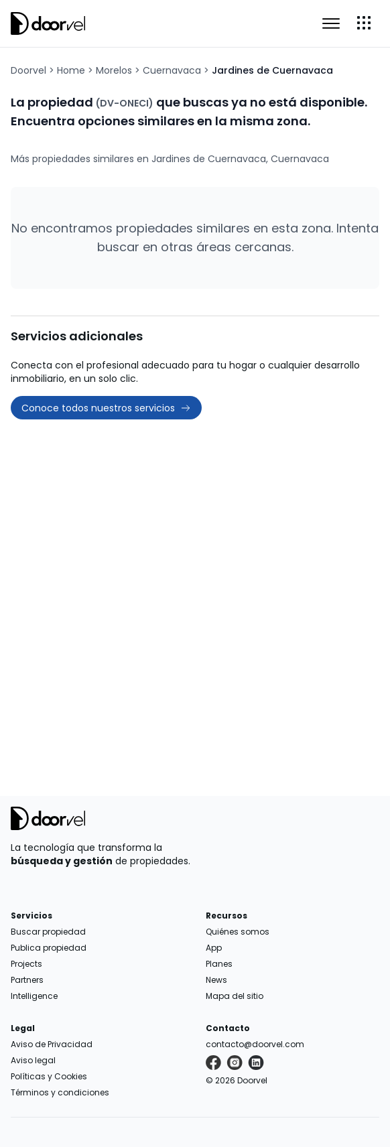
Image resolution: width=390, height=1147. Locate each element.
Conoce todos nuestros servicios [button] (106, 408)
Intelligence (34, 996)
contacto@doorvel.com (255, 1044)
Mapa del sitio (234, 996)
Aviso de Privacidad (51, 1044)
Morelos (114, 70)
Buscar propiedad (48, 931)
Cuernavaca (172, 70)
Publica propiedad (48, 947)
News (216, 980)
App (214, 947)
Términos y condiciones (60, 1092)
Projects (26, 963)
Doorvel (28, 70)
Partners (27, 980)
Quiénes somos (237, 931)
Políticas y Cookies (49, 1076)
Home (71, 70)
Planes (219, 963)
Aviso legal (33, 1060)
